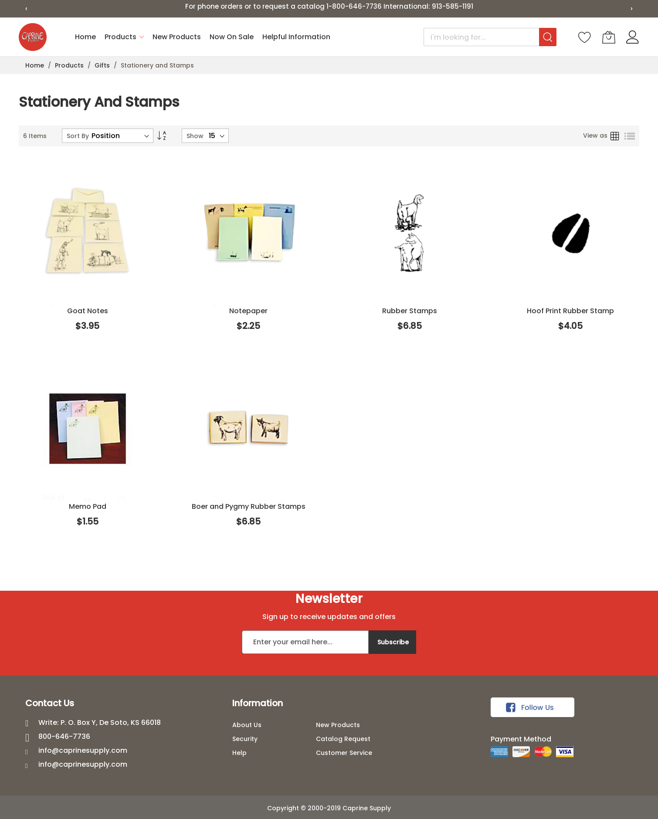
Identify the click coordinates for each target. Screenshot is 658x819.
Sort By (78, 136)
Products (70, 65)
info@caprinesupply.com (82, 750)
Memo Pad (87, 506)
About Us (246, 725)
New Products (338, 725)
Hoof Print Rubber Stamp (570, 311)
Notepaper (248, 311)
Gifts (103, 65)
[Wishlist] (584, 37)
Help (239, 752)
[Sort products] (120, 135)
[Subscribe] (392, 642)
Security (245, 738)
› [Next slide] (632, 8)
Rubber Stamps (409, 311)
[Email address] (305, 642)
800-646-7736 (64, 736)
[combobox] (490, 37)
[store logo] (33, 37)
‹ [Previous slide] (26, 8)
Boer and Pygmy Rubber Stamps (248, 506)
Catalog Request (343, 738)
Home (35, 65)
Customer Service (344, 752)
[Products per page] (216, 135)
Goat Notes (87, 311)
